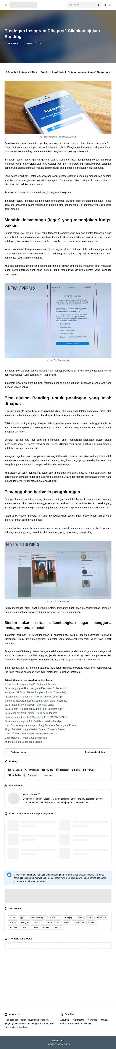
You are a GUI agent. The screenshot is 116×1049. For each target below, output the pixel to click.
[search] (98, 5)
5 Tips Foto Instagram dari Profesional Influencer (31, 684)
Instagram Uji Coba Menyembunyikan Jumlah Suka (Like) (35, 692)
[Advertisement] (58, 974)
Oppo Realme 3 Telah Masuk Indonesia (26, 737)
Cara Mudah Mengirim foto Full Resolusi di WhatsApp (33, 721)
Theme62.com (63, 1044)
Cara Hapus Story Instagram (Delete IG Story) (29, 705)
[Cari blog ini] (81, 5)
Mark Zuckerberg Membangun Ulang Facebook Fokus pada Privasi (40, 725)
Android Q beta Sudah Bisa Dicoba (23, 742)
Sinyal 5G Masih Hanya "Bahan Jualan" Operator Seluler (35, 729)
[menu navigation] (6, 5)
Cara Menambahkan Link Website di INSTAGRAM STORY (36, 717)
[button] (46, 775)
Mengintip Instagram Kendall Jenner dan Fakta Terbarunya (36, 700)
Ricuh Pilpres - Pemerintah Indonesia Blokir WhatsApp (34, 696)
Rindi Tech (59, 1040)
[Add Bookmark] (37, 43)
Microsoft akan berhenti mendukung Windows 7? (31, 733)
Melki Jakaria (13, 43)
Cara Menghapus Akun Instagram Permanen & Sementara (36, 688)
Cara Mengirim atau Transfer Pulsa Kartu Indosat (31, 713)
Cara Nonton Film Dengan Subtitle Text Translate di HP (34, 709)
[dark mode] (105, 5)
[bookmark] (110, 5)
